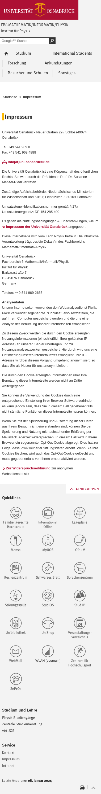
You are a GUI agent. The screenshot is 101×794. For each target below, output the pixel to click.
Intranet (8, 765)
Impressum (11, 759)
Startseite (10, 97)
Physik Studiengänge (18, 717)
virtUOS (8, 730)
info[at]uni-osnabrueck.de (29, 162)
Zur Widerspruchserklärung (28, 468)
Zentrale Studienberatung (22, 724)
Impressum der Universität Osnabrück (37, 227)
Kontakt (8, 752)
